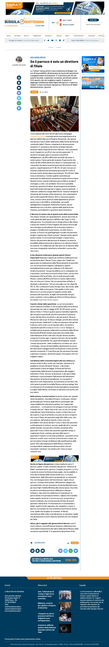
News (67, 20)
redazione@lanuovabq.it (13, 606)
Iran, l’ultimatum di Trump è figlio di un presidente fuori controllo (46, 595)
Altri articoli (54, 578)
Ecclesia (58, 47)
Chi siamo (17, 36)
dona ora (93, 20)
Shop (67, 36)
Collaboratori (37, 36)
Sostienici (48, 36)
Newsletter (93, 25)
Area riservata (78, 36)
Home (9, 36)
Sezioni (26, 36)
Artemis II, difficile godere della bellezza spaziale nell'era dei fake (47, 628)
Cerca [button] (101, 36)
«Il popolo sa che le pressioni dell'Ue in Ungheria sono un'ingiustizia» (46, 617)
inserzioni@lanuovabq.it (13, 611)
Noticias (68, 24)
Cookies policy (20, 639)
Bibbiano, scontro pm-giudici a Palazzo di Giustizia (47, 605)
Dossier (59, 36)
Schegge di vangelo (15, 40)
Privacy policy (9, 639)
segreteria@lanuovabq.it (13, 609)
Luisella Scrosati (19, 65)
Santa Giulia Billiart (77, 40)
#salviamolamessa (37, 136)
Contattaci (91, 36)
